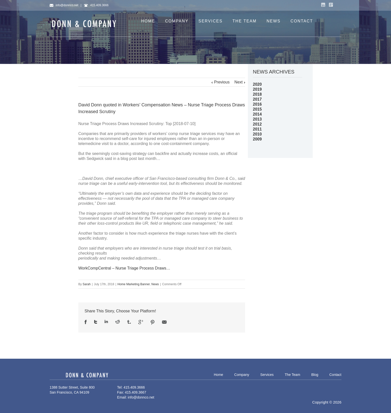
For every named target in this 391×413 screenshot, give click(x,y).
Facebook (86, 322)
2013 (257, 119)
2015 (257, 109)
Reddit (117, 322)
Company (241, 375)
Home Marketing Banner (133, 284)
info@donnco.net (64, 5)
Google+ (331, 5)
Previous (221, 82)
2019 (257, 89)
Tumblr (129, 322)
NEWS (274, 21)
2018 (257, 94)
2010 (257, 134)
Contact (335, 375)
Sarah (87, 284)
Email (164, 322)
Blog (314, 375)
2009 (257, 139)
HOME (148, 21)
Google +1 (140, 322)
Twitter (95, 322)
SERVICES (210, 21)
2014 (257, 114)
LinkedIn (323, 5)
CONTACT (302, 21)
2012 (257, 124)
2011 (257, 129)
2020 (257, 84)
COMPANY (177, 21)
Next (238, 82)
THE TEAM (244, 21)
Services (267, 375)
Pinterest (153, 322)
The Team (292, 375)
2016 (257, 104)
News (155, 284)
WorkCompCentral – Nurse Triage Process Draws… (124, 268)
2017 (257, 99)
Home (218, 375)
